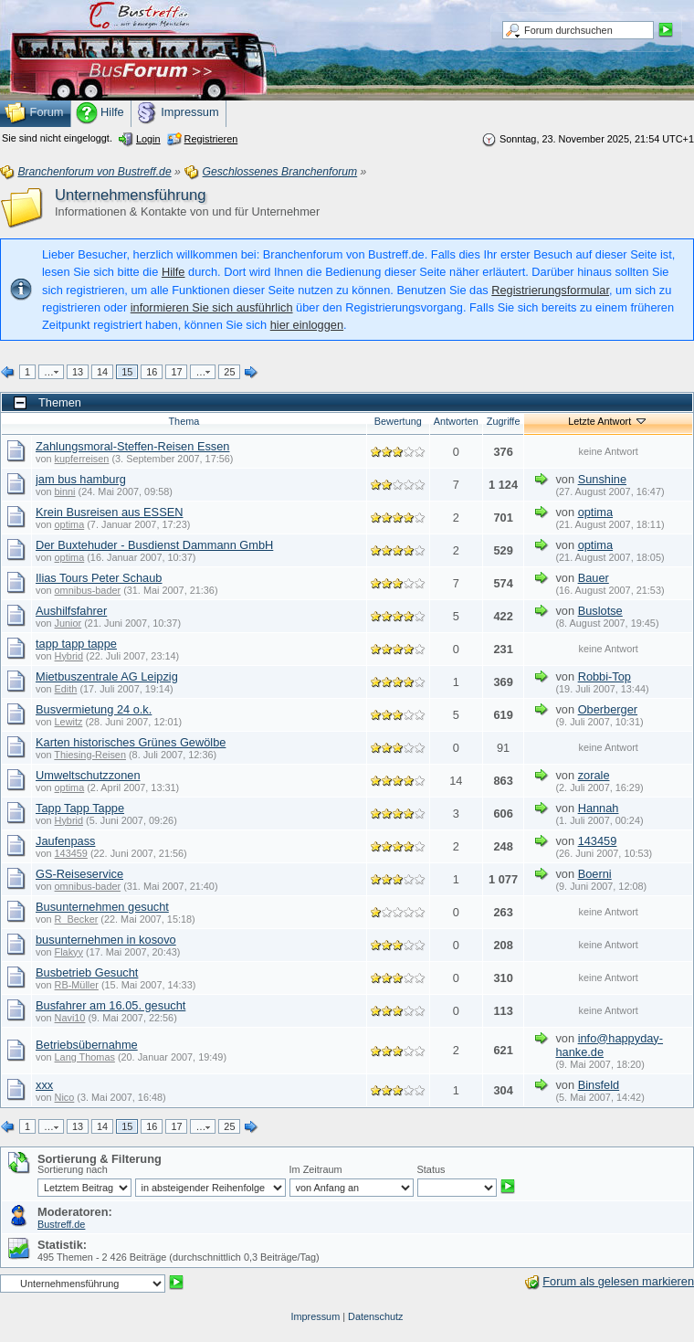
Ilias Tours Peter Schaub (99, 578)
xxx (44, 1085)
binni (65, 491)
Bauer (593, 578)
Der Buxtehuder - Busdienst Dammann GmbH (154, 545)
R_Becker (77, 919)
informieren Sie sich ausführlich (212, 307)
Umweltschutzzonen (88, 775)
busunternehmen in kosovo (106, 939)
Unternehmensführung (130, 195)
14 (102, 371)
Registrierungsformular (550, 290)
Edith (66, 688)
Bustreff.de (61, 1224)
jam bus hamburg (81, 479)
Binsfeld (599, 1085)
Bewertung (398, 421)
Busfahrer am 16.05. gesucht (110, 1005)
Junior (68, 623)
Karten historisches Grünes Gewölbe (131, 742)
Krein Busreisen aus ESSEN (109, 512)
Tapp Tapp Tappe (80, 808)
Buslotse (600, 611)
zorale (594, 775)
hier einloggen (306, 325)
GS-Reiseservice (79, 874)
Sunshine (602, 479)
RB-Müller (77, 984)
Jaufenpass (65, 841)
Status (431, 1169)
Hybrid (69, 655)
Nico (65, 1097)
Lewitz (69, 721)
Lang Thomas (85, 1056)
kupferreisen (82, 458)
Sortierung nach (72, 1169)
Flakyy (69, 951)
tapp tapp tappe (76, 643)
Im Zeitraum (315, 1169)
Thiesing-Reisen (90, 754)
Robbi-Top (604, 676)
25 (229, 371)
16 (151, 371)
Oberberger (607, 709)
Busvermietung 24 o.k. (94, 709)
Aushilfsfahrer (71, 611)
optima (70, 524)
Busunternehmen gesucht (102, 907)
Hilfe (173, 272)
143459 (71, 853)
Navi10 (70, 1017)
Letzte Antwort (608, 421)
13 (77, 371)
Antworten (456, 421)
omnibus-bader (88, 590)
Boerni (595, 874)
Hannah (598, 808)
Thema (183, 421)
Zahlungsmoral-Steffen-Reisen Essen (132, 446)
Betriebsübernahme (87, 1044)
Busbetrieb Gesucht (87, 972)
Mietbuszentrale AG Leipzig (107, 676)
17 (176, 371)
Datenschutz (375, 1316)
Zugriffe (503, 421)
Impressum (315, 1316)
